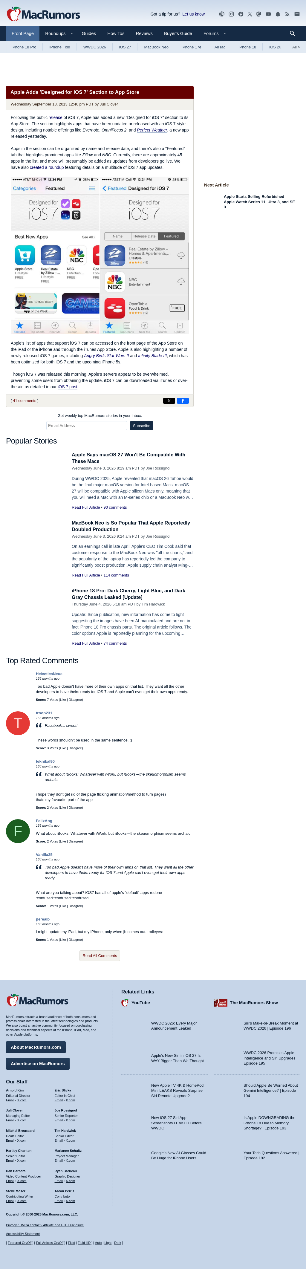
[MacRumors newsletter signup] (297, 14)
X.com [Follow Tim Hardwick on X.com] (70, 1140)
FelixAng (44, 821)
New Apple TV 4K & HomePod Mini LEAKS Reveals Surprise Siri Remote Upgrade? (177, 1090)
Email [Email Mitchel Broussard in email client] (10, 1140)
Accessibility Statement (23, 1234)
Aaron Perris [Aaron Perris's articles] (64, 1190)
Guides (89, 33)
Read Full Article (86, 507)
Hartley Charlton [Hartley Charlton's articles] (19, 1150)
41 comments (24, 400)
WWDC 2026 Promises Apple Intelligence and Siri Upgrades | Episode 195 (270, 1057)
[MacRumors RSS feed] (287, 14)
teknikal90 (45, 761)
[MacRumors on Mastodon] (259, 14)
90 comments (115, 507)
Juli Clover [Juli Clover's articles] (14, 1109)
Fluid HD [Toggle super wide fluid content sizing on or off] (84, 1242)
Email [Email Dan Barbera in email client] (10, 1180)
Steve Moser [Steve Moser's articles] (15, 1190)
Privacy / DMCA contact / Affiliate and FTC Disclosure (45, 1225)
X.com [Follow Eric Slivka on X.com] (70, 1099)
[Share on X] (169, 401)
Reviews (144, 33)
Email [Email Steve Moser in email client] (10, 1200)
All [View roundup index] (296, 47)
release (55, 117)
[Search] (294, 33)
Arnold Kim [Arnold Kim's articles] (15, 1089)
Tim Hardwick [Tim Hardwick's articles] (65, 1130)
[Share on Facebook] (183, 401)
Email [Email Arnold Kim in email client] (10, 1099)
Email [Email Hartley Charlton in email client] (10, 1160)
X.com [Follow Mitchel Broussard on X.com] (22, 1140)
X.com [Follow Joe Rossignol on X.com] (70, 1119)
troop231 (44, 713)
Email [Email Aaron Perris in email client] (59, 1200)
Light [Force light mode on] (107, 1242)
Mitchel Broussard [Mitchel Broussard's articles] (20, 1130)
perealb (43, 919)
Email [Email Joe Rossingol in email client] (59, 1119)
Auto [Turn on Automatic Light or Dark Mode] (98, 1242)
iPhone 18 (247, 47)
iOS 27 (125, 47)
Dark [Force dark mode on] (117, 1242)
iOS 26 (275, 47)
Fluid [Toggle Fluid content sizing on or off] (71, 1242)
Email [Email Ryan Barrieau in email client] (59, 1180)
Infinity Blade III (152, 355)
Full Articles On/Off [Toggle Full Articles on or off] (50, 1242)
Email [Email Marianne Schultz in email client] (59, 1160)
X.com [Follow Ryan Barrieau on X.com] (70, 1180)
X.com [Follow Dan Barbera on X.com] (22, 1180)
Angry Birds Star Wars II (106, 355)
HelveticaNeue (49, 674)
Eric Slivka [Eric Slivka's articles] (63, 1089)
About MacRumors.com (36, 1046)
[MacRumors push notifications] (278, 14)
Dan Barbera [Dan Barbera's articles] (15, 1170)
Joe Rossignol (158, 468)
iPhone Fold (59, 47)
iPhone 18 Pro (24, 47)
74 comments (115, 643)
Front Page (23, 33)
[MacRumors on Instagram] (231, 14)
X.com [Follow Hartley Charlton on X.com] (22, 1160)
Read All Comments (100, 955)
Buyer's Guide (178, 33)
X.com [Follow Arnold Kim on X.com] (22, 1099)
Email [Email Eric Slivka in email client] (59, 1099)
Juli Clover (109, 104)
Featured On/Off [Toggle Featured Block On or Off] (19, 1242)
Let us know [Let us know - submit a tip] (193, 14)
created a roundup (47, 167)
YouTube (140, 1002)
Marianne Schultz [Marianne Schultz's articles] (68, 1150)
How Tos (115, 33)
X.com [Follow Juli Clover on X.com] (22, 1119)
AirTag (220, 47)
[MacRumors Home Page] (43, 14)
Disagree (75, 699)
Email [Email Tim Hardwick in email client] (59, 1140)
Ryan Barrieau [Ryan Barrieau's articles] (66, 1170)
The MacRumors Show (254, 1002)
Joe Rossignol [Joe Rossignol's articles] (66, 1109)
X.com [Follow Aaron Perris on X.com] (70, 1200)
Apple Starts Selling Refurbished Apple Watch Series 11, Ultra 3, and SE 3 (259, 201)
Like (63, 699)
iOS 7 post (67, 386)
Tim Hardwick (153, 604)
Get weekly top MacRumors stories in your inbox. (100, 415)
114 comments (116, 575)
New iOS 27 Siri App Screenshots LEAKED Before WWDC (176, 1122)
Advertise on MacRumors (38, 1062)
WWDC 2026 (94, 47)
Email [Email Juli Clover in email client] (10, 1119)
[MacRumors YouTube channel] (268, 14)
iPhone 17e (191, 47)
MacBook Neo (156, 47)
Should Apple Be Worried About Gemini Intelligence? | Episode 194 (271, 1090)
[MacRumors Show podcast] (222, 14)
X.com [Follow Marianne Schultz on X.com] (70, 1160)
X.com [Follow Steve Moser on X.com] (22, 1200)
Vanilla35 (44, 854)
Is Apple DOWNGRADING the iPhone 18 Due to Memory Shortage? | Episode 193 (269, 1122)
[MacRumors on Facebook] (241, 14)
